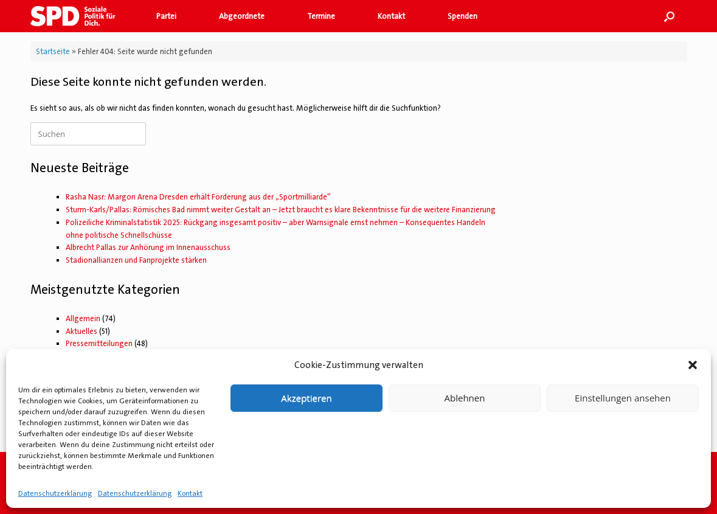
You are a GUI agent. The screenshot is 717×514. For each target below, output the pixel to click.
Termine (321, 16)
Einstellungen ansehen (623, 398)
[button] (693, 365)
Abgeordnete (242, 16)
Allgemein (83, 318)
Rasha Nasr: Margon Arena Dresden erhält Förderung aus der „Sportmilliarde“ (198, 197)
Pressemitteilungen (99, 343)
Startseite (53, 51)
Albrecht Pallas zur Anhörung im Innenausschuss (148, 247)
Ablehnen (465, 398)
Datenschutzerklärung (55, 493)
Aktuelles (81, 331)
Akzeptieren (306, 398)
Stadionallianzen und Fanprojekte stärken (136, 260)
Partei (166, 16)
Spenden (462, 16)
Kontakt (190, 493)
